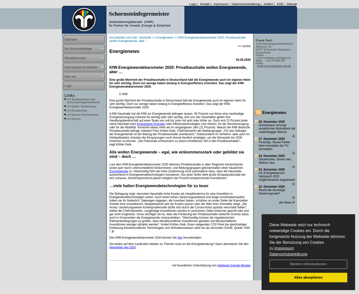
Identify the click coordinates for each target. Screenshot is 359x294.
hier (180, 237)
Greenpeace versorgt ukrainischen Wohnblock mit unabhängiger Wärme (277, 128)
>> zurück (244, 46)
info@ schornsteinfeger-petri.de (274, 66)
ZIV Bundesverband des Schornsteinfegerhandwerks (83, 101)
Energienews (274, 113)
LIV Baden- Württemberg (81, 106)
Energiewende (118, 171)
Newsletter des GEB (122, 247)
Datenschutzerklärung (288, 254)
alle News (287, 202)
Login (192, 4)
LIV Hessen (74, 118)
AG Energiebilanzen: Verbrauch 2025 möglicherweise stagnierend (277, 176)
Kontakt (205, 4)
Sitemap (291, 4)
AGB (280, 4)
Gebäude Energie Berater (234, 265)
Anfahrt (268, 4)
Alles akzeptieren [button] (308, 277)
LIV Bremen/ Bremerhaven (82, 114)
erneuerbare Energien (151, 124)
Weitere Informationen (308, 264)
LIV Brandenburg (77, 110)
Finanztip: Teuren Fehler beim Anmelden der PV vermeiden (274, 146)
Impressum (284, 248)
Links (70, 95)
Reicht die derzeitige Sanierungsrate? (272, 191)
